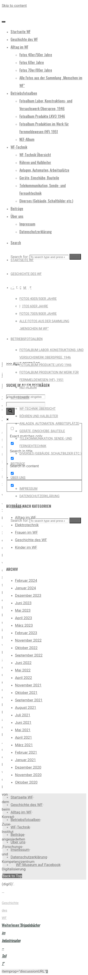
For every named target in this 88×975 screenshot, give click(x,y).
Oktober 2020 (26, 782)
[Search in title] (12, 443)
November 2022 (28, 640)
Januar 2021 (25, 760)
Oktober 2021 (26, 692)
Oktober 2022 (26, 648)
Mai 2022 (23, 670)
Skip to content (14, 5)
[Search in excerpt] (12, 473)
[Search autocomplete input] (25, 404)
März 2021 (24, 745)
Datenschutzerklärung (29, 857)
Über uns (18, 842)
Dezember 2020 (28, 767)
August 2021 (25, 707)
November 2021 (28, 685)
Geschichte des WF (31, 540)
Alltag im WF (21, 812)
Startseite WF (22, 797)
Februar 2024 (26, 580)
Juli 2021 (22, 715)
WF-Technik (20, 827)
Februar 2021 (26, 752)
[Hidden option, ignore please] (12, 485)
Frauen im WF (26, 532)
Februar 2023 (26, 633)
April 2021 (23, 737)
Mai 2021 (23, 730)
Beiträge (17, 834)
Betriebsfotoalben (25, 819)
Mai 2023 (23, 610)
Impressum (20, 849)
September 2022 (29, 655)
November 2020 (28, 775)
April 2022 (23, 677)
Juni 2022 (23, 662)
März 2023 (24, 625)
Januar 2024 (25, 588)
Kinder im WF (26, 547)
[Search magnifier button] (10, 411)
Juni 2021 (23, 722)
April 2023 (23, 618)
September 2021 (29, 700)
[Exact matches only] (12, 428)
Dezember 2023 (28, 595)
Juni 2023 (23, 603)
